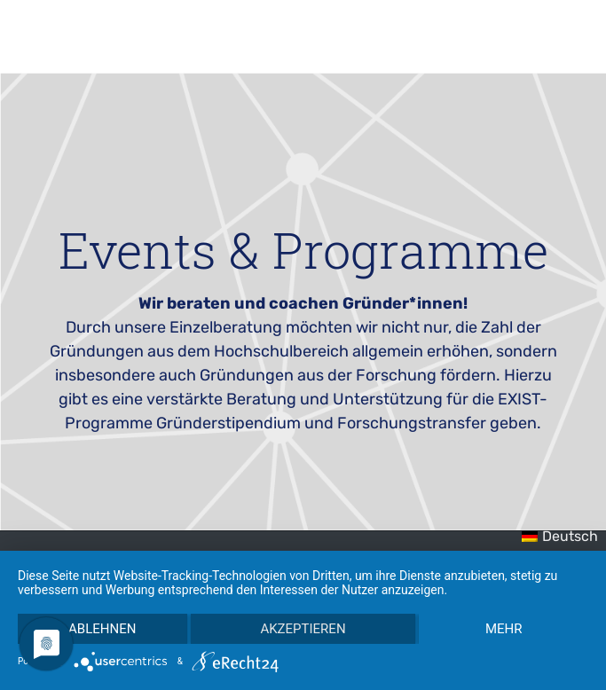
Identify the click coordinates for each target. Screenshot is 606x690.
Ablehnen (102, 629)
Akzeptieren (302, 629)
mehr (504, 629)
